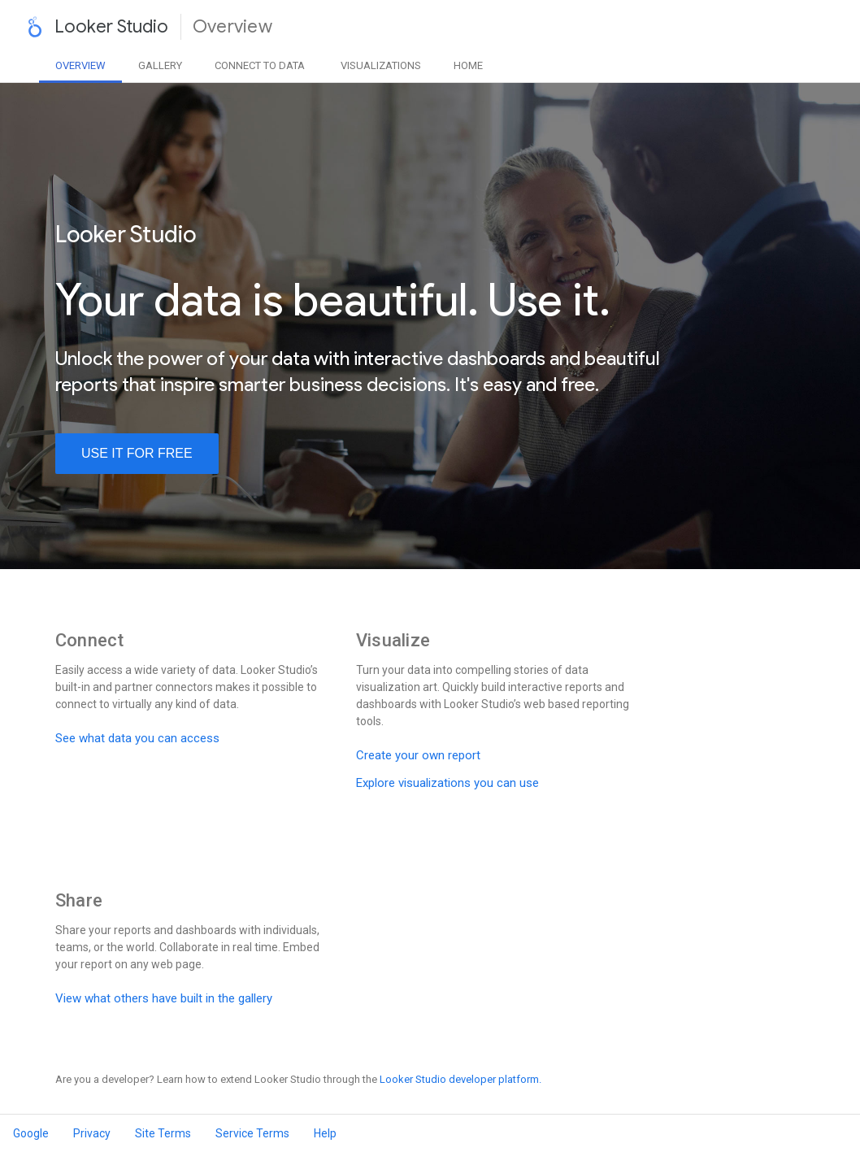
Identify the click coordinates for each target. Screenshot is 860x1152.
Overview (80, 65)
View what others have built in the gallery (163, 998)
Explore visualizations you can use (447, 783)
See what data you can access (137, 738)
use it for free (137, 453)
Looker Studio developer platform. (460, 1079)
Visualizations (381, 65)
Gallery (160, 65)
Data (260, 65)
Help (325, 1133)
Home (468, 65)
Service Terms (252, 1133)
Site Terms (163, 1133)
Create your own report (418, 755)
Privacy (92, 1133)
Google (31, 1133)
